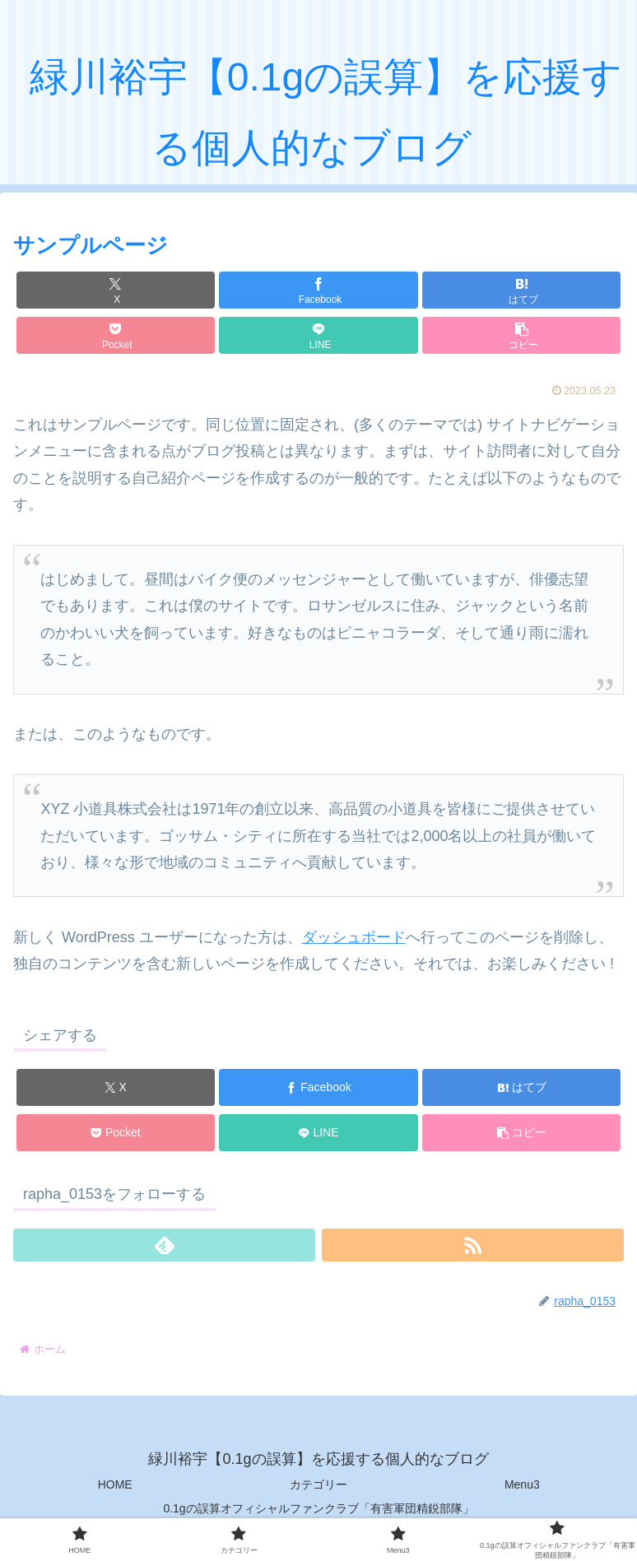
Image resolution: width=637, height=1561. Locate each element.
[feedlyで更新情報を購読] (164, 1245)
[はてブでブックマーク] (521, 290)
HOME (115, 1484)
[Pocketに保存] (115, 335)
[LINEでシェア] (318, 335)
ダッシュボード (354, 937)
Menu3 (522, 1484)
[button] (521, 335)
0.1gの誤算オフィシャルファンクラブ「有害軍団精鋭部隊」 (318, 1508)
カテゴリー (318, 1484)
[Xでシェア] (115, 290)
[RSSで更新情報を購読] (473, 1245)
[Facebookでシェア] (318, 290)
